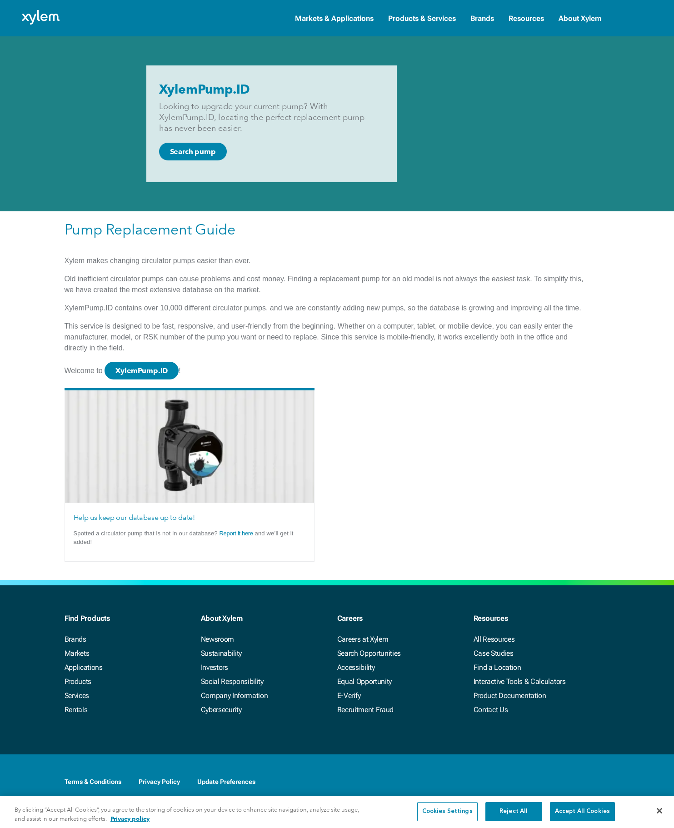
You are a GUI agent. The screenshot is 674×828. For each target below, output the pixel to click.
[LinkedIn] (549, 781)
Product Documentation (510, 695)
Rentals (76, 709)
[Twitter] (568, 781)
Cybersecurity (221, 709)
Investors (214, 667)
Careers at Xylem (363, 639)
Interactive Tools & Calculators (520, 681)
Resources (526, 18)
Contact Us (491, 709)
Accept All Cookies (582, 818)
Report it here (236, 533)
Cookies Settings (447, 818)
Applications (84, 667)
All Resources (494, 639)
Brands (482, 18)
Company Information (234, 695)
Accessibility (356, 667)
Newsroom (217, 639)
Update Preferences (226, 781)
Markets (77, 653)
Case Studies (494, 653)
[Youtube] (586, 781)
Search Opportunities (369, 653)
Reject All (513, 818)
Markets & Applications (334, 18)
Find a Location (497, 667)
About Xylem (580, 18)
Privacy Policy (159, 781)
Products (78, 681)
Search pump (193, 151)
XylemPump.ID (141, 370)
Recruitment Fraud (365, 709)
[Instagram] (604, 781)
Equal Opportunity (364, 681)
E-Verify (349, 695)
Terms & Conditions (93, 781)
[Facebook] (531, 781)
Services (77, 695)
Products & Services (422, 18)
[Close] (659, 817)
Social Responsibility (232, 681)
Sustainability (221, 653)
